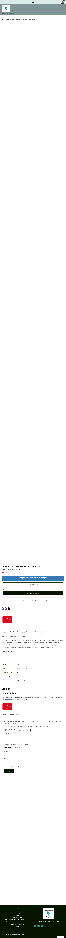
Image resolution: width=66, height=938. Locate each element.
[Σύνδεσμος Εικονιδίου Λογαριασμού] (33, 2)
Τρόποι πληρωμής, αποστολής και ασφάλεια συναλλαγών (14, 932)
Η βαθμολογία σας (10, 740)
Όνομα (6, 761)
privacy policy (22, 600)
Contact (17, 922)
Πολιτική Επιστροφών (17, 928)
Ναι (18, 686)
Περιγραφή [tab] (5, 642)
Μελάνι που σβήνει (22, 691)
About (17, 919)
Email (6, 769)
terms (14, 600)
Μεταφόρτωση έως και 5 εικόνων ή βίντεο (16, 755)
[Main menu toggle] (62, 9)
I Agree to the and (14, 600)
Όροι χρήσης (17, 926)
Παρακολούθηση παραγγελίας (17, 935)
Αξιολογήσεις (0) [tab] (38, 642)
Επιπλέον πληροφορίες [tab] (17, 642)
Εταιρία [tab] (28, 642)
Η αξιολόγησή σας (10, 744)
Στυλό (18, 683)
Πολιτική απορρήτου (17, 924)
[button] (2, 2)
